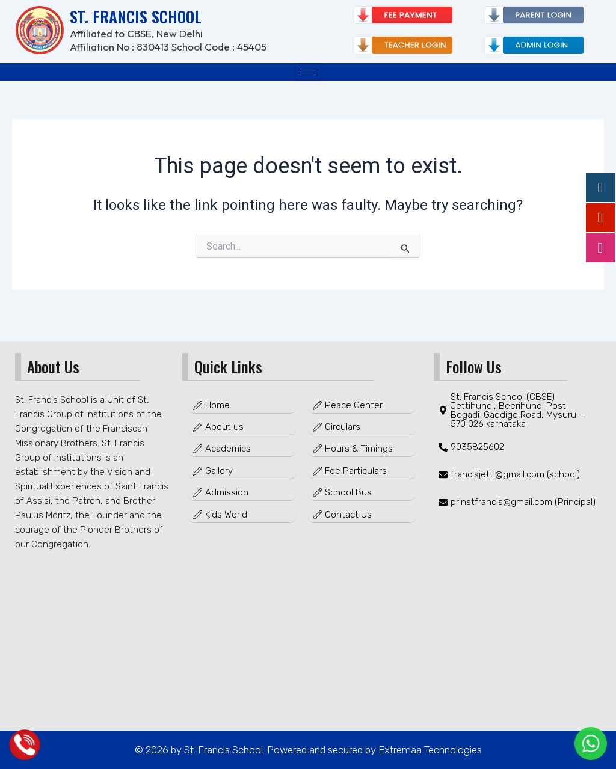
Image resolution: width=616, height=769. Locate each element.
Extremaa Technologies (429, 750)
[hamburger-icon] (308, 72)
